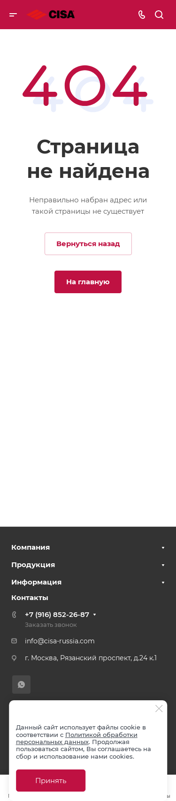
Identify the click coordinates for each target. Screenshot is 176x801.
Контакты (29, 597)
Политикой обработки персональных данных (77, 738)
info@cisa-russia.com (60, 641)
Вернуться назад (88, 243)
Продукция (33, 564)
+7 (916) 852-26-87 (57, 614)
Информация (36, 581)
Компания (30, 547)
